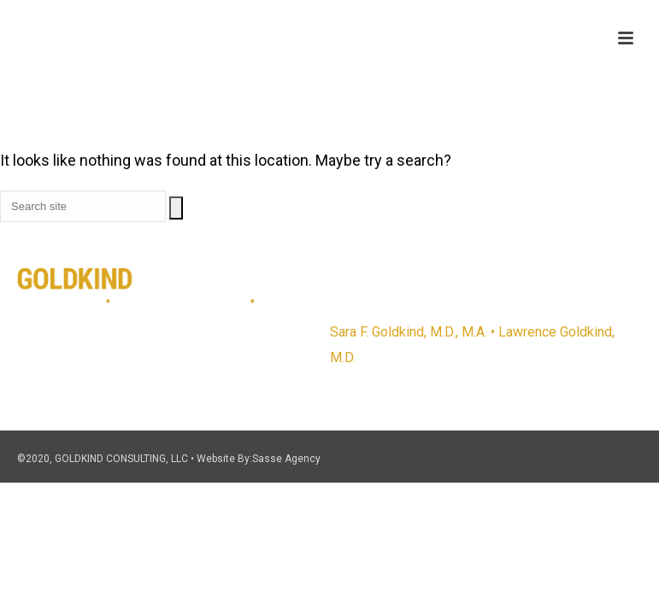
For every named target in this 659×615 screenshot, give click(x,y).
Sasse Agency (286, 459)
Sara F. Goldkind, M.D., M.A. (408, 332)
